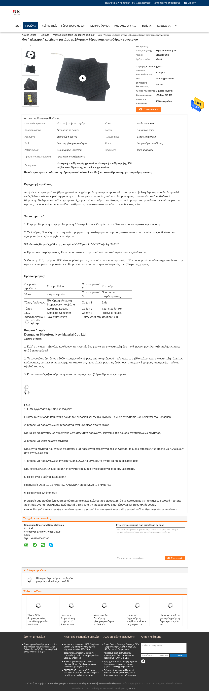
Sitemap (102, 683)
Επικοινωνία (151, 109)
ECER (132, 688)
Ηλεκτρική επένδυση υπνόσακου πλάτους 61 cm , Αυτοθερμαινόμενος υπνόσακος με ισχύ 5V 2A (80, 664)
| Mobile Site (113, 683)
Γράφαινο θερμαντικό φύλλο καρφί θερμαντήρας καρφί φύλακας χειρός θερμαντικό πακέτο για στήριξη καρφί (120, 672)
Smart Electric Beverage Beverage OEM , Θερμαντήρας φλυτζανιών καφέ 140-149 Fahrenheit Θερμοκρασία (121, 646)
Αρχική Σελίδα (29, 35)
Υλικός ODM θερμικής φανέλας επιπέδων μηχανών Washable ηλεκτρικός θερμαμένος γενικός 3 (38, 624)
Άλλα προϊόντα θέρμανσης (119, 636)
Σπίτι (18, 25)
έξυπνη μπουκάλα (34, 636)
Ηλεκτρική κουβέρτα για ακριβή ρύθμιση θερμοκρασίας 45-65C (170, 620)
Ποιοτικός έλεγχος (99, 25)
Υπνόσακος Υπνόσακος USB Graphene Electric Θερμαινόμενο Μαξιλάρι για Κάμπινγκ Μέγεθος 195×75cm (81, 646)
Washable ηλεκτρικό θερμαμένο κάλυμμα (74, 35)
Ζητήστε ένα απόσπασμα (167, 2)
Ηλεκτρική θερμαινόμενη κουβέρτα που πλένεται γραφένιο (58, 509)
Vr (176, 25)
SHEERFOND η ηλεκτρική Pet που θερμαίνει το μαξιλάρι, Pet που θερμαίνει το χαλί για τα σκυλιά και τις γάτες (81, 672)
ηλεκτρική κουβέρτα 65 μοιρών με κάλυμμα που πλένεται (151, 509)
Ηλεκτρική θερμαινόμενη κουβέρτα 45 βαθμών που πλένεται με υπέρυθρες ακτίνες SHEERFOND (70, 624)
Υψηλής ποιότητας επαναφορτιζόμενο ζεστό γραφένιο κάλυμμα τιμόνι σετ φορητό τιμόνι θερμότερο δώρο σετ (120, 664)
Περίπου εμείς (48, 25)
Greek (192, 2)
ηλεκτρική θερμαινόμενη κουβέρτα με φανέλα (105, 509)
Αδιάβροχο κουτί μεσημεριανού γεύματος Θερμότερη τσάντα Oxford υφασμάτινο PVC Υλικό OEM (119, 655)
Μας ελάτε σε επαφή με (126, 25)
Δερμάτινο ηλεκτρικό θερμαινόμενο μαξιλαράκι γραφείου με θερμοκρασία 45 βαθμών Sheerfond (81, 655)
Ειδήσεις (146, 25)
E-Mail (93, 683)
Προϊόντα (30, 25)
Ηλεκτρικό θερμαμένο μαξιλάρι (81, 636)
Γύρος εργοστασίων (72, 25)
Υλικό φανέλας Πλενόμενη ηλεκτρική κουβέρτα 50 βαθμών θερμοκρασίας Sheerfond (104, 623)
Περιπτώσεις (163, 25)
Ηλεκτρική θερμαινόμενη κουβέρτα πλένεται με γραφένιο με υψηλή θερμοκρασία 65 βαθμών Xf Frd (137, 623)
